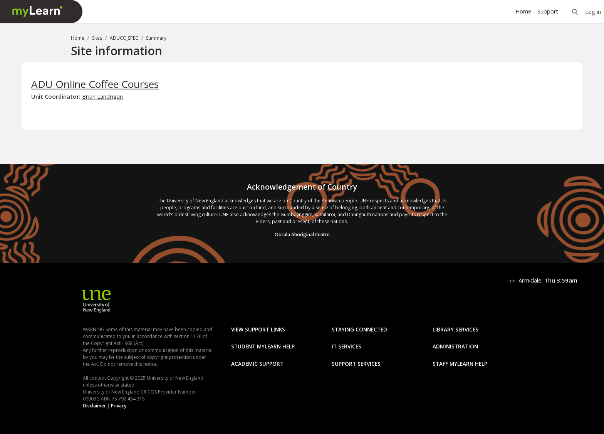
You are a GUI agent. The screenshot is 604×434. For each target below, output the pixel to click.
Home (77, 38)
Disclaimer (94, 405)
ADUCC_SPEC (124, 38)
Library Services (455, 329)
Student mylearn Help (263, 346)
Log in (593, 11)
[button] (575, 11)
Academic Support (257, 363)
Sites (97, 38)
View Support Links (258, 329)
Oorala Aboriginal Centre (302, 234)
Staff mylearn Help (460, 363)
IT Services (346, 346)
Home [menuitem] (523, 11)
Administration (455, 346)
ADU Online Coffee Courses (95, 84)
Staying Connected (359, 329)
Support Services (356, 363)
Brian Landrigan (102, 96)
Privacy (118, 405)
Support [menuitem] (547, 11)
